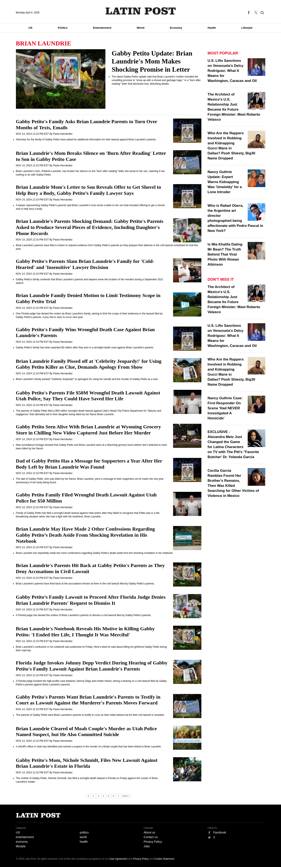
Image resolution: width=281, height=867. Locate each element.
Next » (126, 796)
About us (149, 832)
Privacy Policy (153, 841)
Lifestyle (247, 27)
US (30, 27)
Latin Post (140, 11)
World (141, 27)
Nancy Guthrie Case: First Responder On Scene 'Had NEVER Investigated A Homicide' (225, 408)
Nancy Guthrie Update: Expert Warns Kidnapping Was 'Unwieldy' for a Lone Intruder (225, 182)
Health (212, 27)
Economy (176, 27)
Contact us (151, 837)
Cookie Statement (164, 858)
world (83, 837)
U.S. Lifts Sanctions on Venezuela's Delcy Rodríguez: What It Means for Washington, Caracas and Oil (232, 71)
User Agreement (118, 858)
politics (84, 832)
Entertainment (102, 27)
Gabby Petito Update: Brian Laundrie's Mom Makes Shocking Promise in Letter (152, 61)
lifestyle (21, 846)
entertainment (25, 837)
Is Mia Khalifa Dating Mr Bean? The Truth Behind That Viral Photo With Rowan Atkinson (225, 254)
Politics (62, 27)
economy (22, 841)
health (84, 841)
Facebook (219, 832)
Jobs (147, 846)
